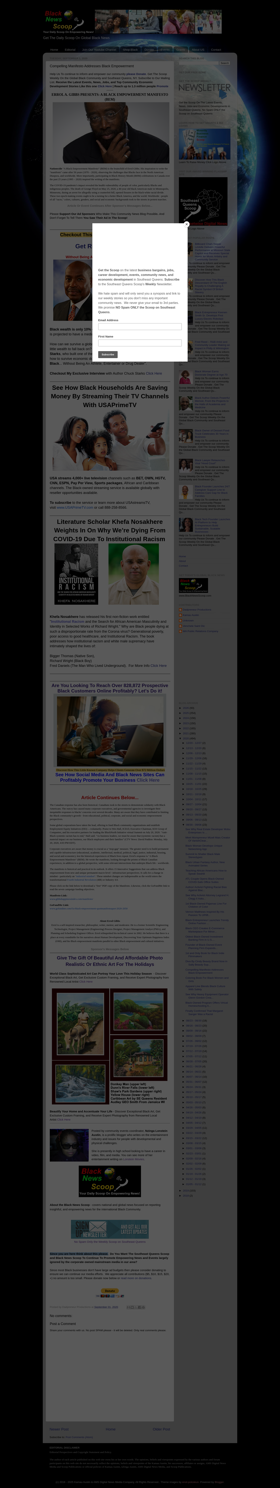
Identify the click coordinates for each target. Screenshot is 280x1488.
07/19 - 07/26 (194, 1046)
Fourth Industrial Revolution (81, 879)
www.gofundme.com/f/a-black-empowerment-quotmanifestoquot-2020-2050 (89, 908)
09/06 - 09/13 (194, 819)
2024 (186, 718)
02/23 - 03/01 (194, 1153)
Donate (149, 49)
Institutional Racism (67, 622)
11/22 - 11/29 (194, 763)
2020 (186, 738)
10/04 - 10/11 (194, 799)
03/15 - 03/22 (194, 1138)
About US (198, 49)
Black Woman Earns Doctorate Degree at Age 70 (211, 373)
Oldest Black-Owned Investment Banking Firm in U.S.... (204, 938)
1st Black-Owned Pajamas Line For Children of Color (206, 905)
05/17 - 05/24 (194, 1092)
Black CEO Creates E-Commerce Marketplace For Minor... (205, 930)
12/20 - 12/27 (194, 742)
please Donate (136, 74)
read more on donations (136, 1278)
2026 (186, 707)
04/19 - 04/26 (194, 1112)
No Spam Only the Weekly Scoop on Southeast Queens (110, 1241)
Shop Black (130, 49)
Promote (162, 86)
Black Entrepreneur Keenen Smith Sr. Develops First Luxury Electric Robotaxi (211, 315)
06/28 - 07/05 (194, 1061)
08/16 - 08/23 (194, 1025)
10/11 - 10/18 (194, 794)
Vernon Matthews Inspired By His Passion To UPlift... (205, 913)
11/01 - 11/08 (194, 778)
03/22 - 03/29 (194, 1132)
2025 (186, 713)
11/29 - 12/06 (194, 758)
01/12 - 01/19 (194, 1178)
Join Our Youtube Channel (99, 49)
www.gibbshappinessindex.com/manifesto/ (71, 899)
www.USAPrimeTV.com (75, 507)
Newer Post (59, 1429)
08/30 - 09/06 (194, 824)
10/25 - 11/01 (194, 783)
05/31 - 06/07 (194, 1081)
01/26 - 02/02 (194, 1168)
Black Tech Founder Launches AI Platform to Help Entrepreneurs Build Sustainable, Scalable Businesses (212, 525)
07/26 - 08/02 (194, 1041)
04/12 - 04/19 (194, 1117)
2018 (186, 1195)
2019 (186, 1190)
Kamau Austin (191, 615)
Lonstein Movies (133, 1159)
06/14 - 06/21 (194, 1071)
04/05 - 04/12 (194, 1122)
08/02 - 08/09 (194, 1035)
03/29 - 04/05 (194, 1127)
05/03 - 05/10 (194, 1102)
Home (54, 49)
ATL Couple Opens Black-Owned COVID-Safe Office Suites (205, 880)
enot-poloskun (190, 1482)
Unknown (188, 620)
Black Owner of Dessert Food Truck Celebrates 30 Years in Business (212, 433)
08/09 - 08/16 (194, 1030)
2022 (186, 728)
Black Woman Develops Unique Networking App (204, 847)
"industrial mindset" (85, 876)
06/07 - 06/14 (194, 1076)
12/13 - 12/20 (194, 748)
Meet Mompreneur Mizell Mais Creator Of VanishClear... (208, 839)
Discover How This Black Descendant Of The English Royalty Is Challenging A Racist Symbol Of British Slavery (211, 286)
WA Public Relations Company (200, 631)
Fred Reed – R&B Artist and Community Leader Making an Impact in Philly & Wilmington (212, 345)
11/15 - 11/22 (194, 768)
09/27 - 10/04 (194, 804)
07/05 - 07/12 (194, 1056)
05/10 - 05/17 (194, 1097)
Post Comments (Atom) (79, 1437)
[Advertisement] (229, 667)
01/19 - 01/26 (194, 1173)
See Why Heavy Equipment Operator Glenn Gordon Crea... (207, 996)
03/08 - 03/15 (194, 1143)
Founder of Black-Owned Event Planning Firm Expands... (204, 946)
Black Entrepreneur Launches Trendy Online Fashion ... (207, 922)
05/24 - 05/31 (194, 1087)
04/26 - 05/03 (194, 1107)
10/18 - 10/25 (194, 789)
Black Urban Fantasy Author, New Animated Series (205, 864)
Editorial (70, 49)
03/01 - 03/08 (194, 1148)
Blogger (219, 1482)
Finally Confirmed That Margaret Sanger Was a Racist (204, 1012)
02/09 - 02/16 (194, 1158)
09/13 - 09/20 (194, 814)
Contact (216, 49)
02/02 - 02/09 (194, 1163)
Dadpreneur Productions (197, 609)
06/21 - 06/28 (194, 1066)
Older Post (161, 1429)
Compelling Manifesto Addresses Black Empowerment (205, 971)
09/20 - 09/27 (194, 809)
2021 (186, 733)
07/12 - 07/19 (194, 1051)
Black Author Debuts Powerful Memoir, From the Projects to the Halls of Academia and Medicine (212, 402)
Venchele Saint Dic (194, 626)
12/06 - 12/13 (194, 753)
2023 (186, 723)
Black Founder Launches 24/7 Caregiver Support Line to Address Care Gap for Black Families (212, 491)
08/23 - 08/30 (194, 1020)
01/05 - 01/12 (194, 1184)
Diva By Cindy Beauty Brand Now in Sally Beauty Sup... (206, 963)
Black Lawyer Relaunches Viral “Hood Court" (210, 462)
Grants (180, 49)
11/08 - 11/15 (194, 773)
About (182, 561)
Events (165, 49)
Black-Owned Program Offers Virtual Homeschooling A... (207, 1004)
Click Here (105, 86)
